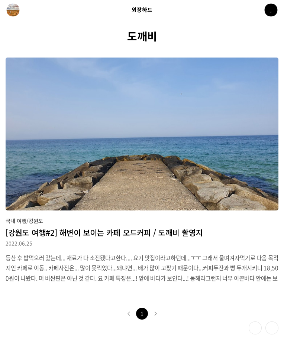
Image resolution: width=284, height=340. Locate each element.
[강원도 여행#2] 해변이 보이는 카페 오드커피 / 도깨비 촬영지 (104, 232)
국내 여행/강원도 (24, 221)
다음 (155, 314)
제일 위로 (271, 327)
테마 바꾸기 (255, 327)
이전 (128, 314)
